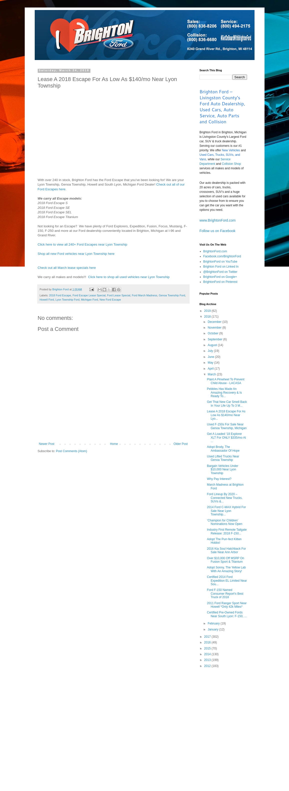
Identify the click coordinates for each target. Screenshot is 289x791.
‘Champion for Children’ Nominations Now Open (224, 522)
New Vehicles (231, 150)
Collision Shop (231, 164)
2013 (208, 660)
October (213, 333)
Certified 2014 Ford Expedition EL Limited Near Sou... (227, 580)
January (213, 629)
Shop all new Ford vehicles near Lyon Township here (76, 254)
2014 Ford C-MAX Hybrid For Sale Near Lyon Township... (226, 510)
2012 (208, 666)
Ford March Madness (144, 295)
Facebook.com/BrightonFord (222, 256)
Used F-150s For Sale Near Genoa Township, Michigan (227, 426)
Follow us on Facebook (218, 231)
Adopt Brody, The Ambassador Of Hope (223, 448)
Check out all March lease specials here (67, 268)
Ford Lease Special (118, 295)
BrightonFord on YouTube (220, 261)
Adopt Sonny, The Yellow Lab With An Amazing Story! (226, 569)
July (211, 351)
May (211, 362)
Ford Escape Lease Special (89, 295)
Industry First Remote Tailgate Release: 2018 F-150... (227, 531)
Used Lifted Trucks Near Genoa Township (223, 458)
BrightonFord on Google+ (220, 277)
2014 (208, 654)
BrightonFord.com (215, 251)
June (211, 357)
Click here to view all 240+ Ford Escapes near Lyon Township (82, 244)
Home (114, 444)
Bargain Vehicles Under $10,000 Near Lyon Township (222, 469)
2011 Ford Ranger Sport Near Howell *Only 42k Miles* (227, 604)
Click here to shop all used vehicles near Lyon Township (129, 277)
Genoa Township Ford (172, 295)
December (215, 322)
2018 (208, 316)
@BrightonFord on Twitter (220, 272)
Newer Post (46, 444)
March (212, 374)
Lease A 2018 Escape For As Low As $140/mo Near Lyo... (226, 415)
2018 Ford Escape (60, 295)
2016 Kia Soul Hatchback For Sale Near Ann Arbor (226, 550)
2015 (208, 648)
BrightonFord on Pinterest (220, 282)
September (215, 339)
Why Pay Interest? (219, 479)
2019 (208, 311)
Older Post (181, 444)
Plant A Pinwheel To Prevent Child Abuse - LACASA (225, 381)
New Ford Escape (110, 299)
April (211, 368)
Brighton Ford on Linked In (221, 266)
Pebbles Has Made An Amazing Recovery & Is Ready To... (224, 392)
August (213, 345)
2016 (208, 642)
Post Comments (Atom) (71, 451)
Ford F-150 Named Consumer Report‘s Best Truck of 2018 (225, 593)
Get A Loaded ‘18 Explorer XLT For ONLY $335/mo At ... (226, 437)
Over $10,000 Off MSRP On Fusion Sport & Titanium (225, 559)
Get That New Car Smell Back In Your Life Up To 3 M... (227, 403)
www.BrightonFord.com (218, 220)
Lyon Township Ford (67, 299)
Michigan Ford (89, 299)
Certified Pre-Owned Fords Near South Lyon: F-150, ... (227, 614)
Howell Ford (47, 299)
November (215, 327)
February (214, 623)
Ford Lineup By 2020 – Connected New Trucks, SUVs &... (224, 497)
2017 (208, 636)
